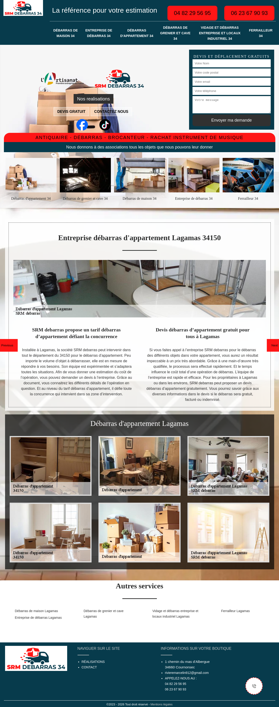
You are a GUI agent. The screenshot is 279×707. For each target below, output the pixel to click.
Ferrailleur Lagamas (235, 611)
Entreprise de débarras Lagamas (38, 617)
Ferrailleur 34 (260, 33)
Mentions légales (161, 704)
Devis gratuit (71, 112)
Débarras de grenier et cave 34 (175, 33)
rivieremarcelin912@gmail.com (187, 673)
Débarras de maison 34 (65, 33)
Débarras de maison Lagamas (36, 611)
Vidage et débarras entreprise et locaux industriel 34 (219, 33)
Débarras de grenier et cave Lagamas (104, 613)
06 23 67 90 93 (249, 13)
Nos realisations (93, 98)
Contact (89, 667)
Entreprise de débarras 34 (98, 33)
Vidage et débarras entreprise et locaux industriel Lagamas (175, 613)
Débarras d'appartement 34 (136, 33)
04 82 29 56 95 (192, 13)
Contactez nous (111, 112)
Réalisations (93, 662)
